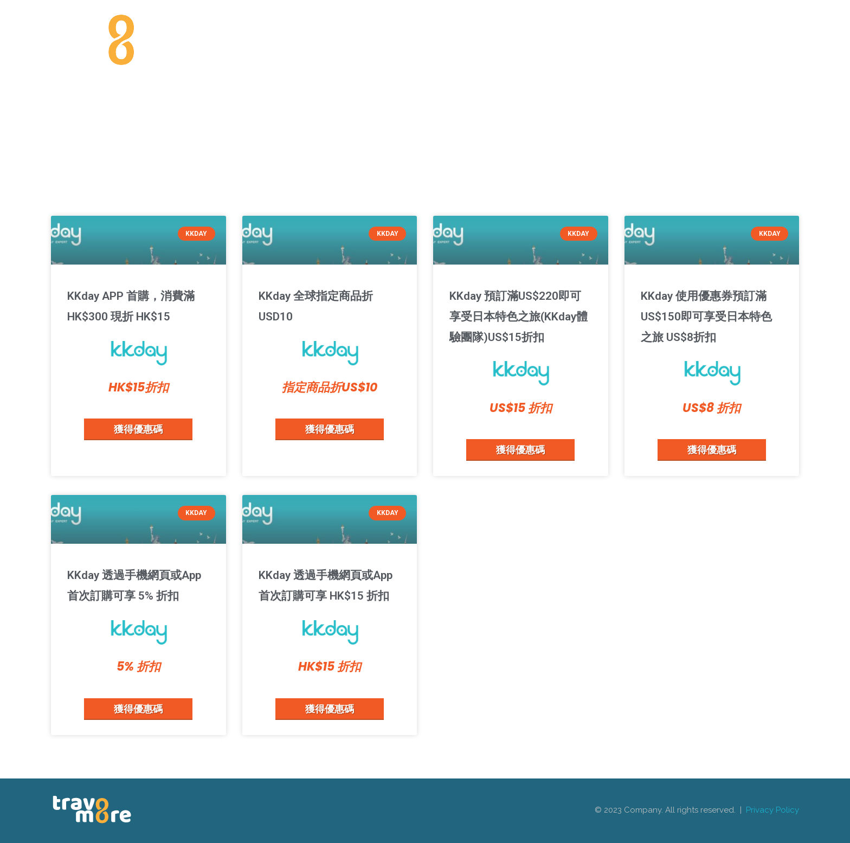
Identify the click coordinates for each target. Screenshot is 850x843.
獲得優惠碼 (138, 429)
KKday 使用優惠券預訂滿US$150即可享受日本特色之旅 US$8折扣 (706, 316)
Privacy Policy (772, 810)
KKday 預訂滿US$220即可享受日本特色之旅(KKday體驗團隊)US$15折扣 (518, 316)
